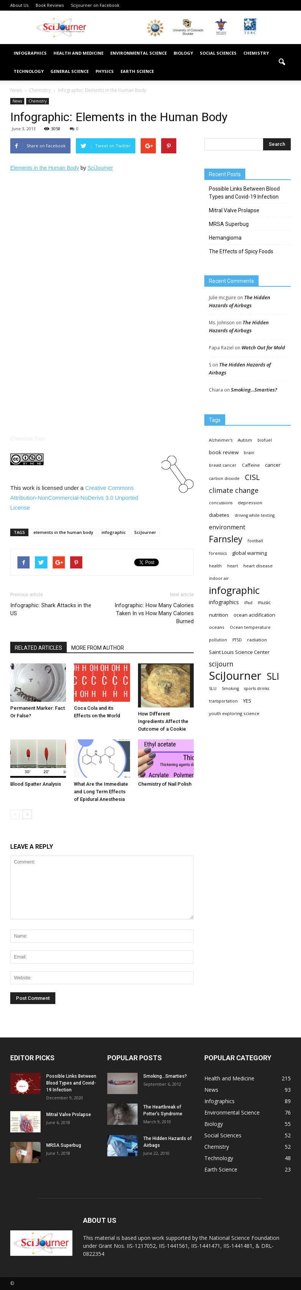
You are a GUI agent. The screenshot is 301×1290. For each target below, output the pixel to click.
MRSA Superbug (229, 224)
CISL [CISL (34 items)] (252, 477)
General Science (69, 71)
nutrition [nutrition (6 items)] (218, 614)
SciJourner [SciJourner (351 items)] (235, 676)
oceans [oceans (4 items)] (216, 627)
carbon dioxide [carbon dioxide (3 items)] (224, 478)
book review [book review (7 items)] (223, 452)
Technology (29, 71)
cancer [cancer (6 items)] (273, 464)
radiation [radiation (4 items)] (257, 640)
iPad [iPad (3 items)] (248, 602)
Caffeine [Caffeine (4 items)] (251, 465)
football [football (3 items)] (255, 540)
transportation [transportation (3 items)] (223, 701)
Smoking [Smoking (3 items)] (230, 688)
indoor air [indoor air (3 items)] (219, 578)
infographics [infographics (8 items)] (224, 602)
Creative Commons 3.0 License (74, 498)
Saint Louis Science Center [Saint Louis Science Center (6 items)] (239, 652)
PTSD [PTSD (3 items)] (237, 640)
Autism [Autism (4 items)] (245, 440)
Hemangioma (225, 238)
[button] (282, 62)
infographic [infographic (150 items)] (234, 590)
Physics (105, 71)
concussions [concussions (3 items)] (220, 502)
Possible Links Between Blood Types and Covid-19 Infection (244, 193)
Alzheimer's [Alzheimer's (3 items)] (220, 440)
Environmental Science (138, 53)
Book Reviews (50, 5)
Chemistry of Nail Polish (164, 784)
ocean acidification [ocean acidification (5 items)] (254, 615)
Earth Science (137, 71)
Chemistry (256, 53)
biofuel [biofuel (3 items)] (264, 440)
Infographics (30, 53)
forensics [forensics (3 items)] (218, 553)
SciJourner (145, 532)
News (17, 101)
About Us (19, 5)
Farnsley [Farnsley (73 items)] (225, 539)
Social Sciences (218, 53)
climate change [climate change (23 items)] (234, 490)
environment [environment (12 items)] (227, 527)
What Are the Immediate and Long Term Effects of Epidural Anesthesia (101, 791)
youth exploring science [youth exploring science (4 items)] (234, 713)
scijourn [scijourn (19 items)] (221, 664)
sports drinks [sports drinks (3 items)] (256, 688)
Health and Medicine (78, 53)
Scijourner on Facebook (95, 5)
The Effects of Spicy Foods (241, 251)
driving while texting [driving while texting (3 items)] (254, 515)
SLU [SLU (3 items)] (212, 688)
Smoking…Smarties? (254, 389)
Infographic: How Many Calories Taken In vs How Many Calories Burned (154, 613)
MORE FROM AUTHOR (97, 648)
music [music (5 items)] (264, 602)
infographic (114, 532)
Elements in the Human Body (44, 168)
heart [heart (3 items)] (232, 565)
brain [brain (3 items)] (249, 452)
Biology (183, 53)
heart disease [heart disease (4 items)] (258, 565)
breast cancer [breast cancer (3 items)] (223, 465)
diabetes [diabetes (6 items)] (219, 515)
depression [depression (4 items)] (250, 502)
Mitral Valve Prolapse (234, 210)
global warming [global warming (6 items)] (249, 552)
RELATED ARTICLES (38, 648)
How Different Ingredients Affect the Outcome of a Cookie (163, 721)
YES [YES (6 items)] (247, 700)
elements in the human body (63, 532)
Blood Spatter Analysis (35, 784)
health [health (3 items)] (215, 565)
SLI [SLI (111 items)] (273, 676)
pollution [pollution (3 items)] (218, 640)
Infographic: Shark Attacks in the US (50, 609)
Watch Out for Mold (263, 347)
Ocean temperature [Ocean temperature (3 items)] (250, 627)
